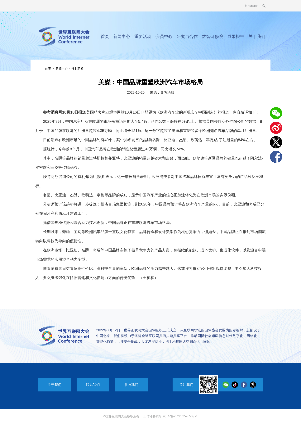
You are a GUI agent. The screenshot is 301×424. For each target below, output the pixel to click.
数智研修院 (212, 36)
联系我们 (93, 385)
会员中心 (163, 36)
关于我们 (256, 36)
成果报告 (235, 36)
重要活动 (142, 36)
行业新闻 (77, 68)
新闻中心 (121, 36)
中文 (244, 5)
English (253, 5)
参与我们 (131, 385)
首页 (105, 36)
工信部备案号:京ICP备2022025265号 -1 (170, 416)
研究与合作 (187, 36)
